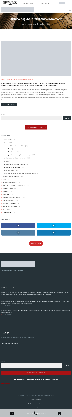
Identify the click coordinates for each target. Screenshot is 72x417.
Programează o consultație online (36, 127)
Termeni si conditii (36, 399)
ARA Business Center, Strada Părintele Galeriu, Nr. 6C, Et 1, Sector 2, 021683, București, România (10, 3)
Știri (4, 209)
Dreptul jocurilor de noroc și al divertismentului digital (19, 173)
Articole (3, 79)
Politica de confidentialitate (36, 404)
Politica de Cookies (36, 408)
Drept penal (6, 161)
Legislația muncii (8, 188)
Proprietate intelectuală (10, 206)
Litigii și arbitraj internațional (11, 197)
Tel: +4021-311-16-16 (9, 343)
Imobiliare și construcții (26, 79)
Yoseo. (52, 395)
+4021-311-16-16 (45, 3)
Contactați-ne (36, 243)
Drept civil (6, 149)
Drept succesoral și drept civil (12, 167)
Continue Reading (9, 104)
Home (24, 24)
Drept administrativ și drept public (13, 146)
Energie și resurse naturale (11, 176)
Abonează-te (5, 383)
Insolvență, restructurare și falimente (14, 185)
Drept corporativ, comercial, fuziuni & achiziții (16, 155)
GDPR (4, 179)
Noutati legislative (8, 200)
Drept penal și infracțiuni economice (14, 164)
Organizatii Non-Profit (9, 203)
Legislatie (5, 191)
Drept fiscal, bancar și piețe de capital (14, 158)
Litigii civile (6, 194)
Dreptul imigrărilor (8, 170)
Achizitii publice (7, 140)
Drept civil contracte (13, 79)
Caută (3, 114)
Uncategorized (7, 212)
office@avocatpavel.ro (27, 3)
